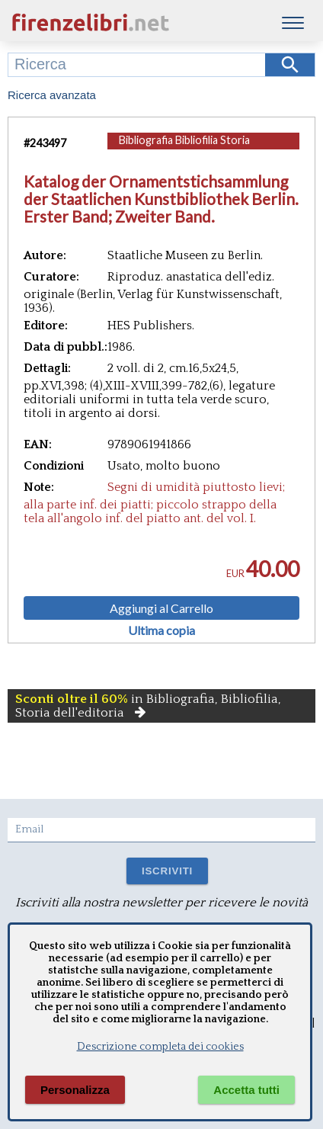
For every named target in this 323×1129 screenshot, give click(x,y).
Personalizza (75, 1089)
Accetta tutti (246, 1089)
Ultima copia (161, 630)
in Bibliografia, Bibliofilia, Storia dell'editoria (148, 706)
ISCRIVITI (167, 871)
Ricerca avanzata (52, 94)
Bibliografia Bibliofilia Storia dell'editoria (184, 147)
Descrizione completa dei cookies (160, 1047)
